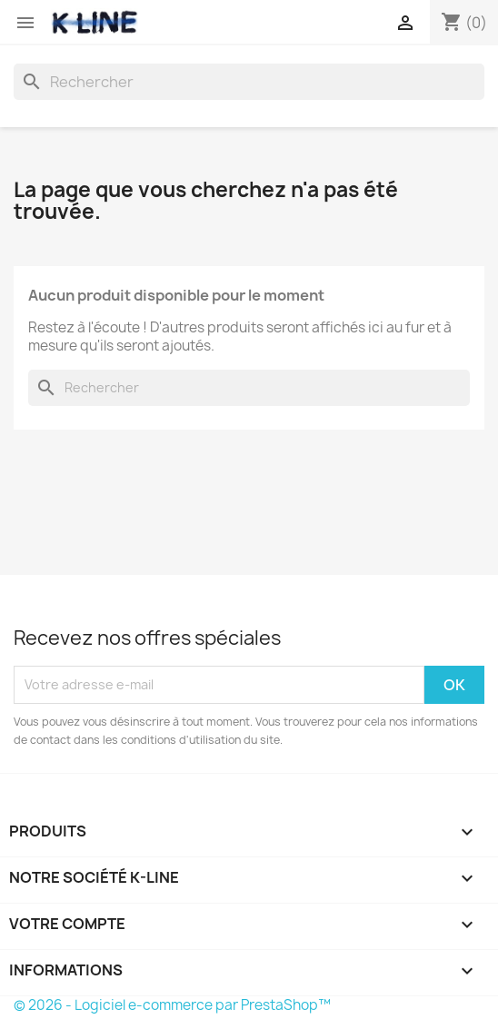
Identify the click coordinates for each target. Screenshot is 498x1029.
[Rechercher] (249, 82)
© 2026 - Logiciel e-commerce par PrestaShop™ (172, 1004)
